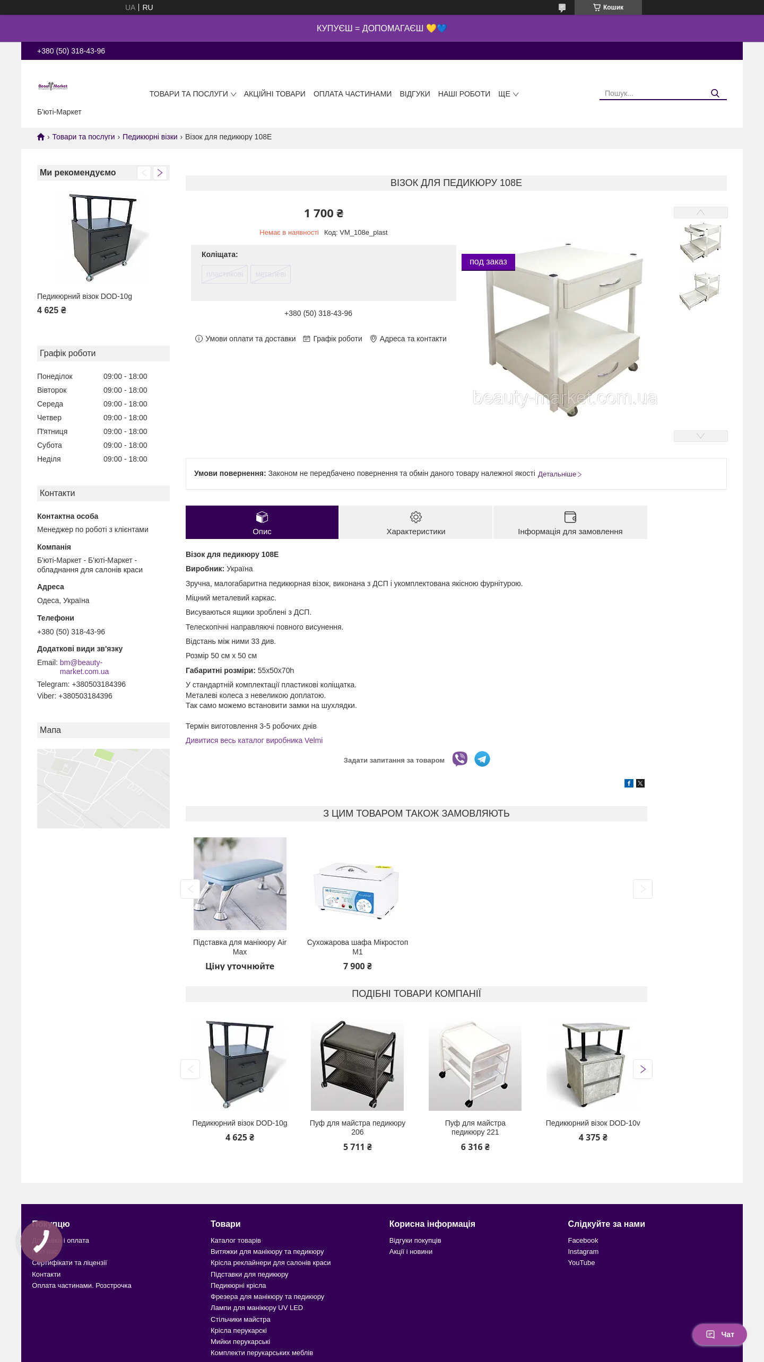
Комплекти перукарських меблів (262, 1353)
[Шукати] (715, 93)
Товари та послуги (189, 94)
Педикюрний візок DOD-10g (84, 296)
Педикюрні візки (150, 136)
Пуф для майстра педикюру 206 (358, 1128)
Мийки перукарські (240, 1342)
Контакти (46, 1274)
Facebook (583, 1240)
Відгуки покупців (415, 1240)
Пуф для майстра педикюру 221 (475, 1128)
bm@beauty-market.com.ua (84, 667)
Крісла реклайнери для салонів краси (271, 1263)
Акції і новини (410, 1251)
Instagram (583, 1251)
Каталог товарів (236, 1240)
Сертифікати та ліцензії (69, 1263)
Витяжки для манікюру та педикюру (267, 1251)
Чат (720, 1334)
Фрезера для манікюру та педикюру (267, 1297)
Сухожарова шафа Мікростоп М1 (358, 947)
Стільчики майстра (241, 1319)
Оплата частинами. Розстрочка (81, 1285)
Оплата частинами (353, 94)
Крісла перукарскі (239, 1330)
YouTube (581, 1263)
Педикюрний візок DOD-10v (593, 1123)
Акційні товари (275, 94)
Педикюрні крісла (238, 1285)
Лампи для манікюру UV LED (257, 1308)
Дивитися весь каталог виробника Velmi (254, 740)
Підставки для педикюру (250, 1274)
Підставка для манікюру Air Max (239, 947)
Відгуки (415, 94)
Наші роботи (464, 94)
